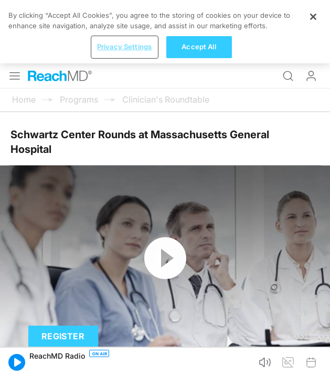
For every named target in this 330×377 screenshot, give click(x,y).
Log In (311, 76)
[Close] (313, 16)
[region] (165, 31)
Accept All (199, 46)
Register (62, 336)
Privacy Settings (124, 46)
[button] (16, 362)
